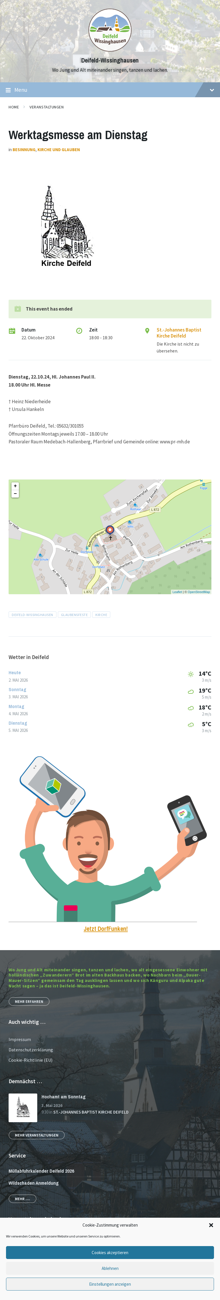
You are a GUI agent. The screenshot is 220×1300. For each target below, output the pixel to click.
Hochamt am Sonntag (64, 1096)
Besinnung (24, 149)
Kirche (101, 614)
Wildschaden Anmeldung (34, 1183)
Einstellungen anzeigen (110, 1284)
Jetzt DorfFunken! (106, 929)
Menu (110, 90)
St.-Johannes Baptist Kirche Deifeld (179, 333)
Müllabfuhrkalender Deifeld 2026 (41, 1171)
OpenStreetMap (199, 592)
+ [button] (15, 486)
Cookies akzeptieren (110, 1252)
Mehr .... (22, 1198)
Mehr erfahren (29, 1001)
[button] (211, 1225)
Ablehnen (110, 1268)
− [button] (15, 493)
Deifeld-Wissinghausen (110, 60)
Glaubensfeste (74, 614)
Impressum (20, 1039)
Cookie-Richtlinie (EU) (30, 1060)
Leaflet (177, 592)
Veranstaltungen (47, 107)
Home (14, 107)
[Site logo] (110, 50)
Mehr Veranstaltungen (36, 1135)
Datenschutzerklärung (31, 1050)
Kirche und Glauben (59, 149)
